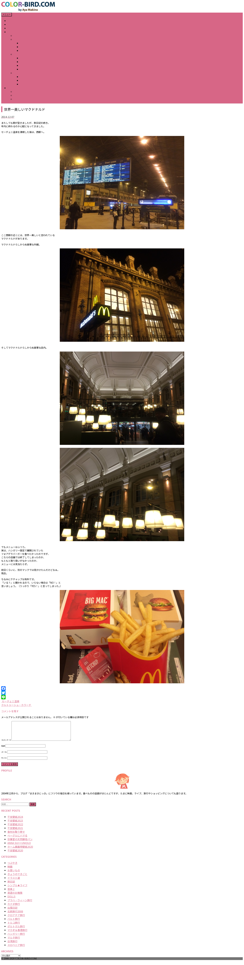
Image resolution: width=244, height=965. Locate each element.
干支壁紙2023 (15, 824)
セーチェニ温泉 (10, 701)
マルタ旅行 (13, 941)
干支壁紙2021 (15, 832)
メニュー (6, 14)
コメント (6, 743)
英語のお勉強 (14, 896)
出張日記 (12, 911)
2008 (16, 39)
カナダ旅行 (13, 907)
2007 (16, 54)
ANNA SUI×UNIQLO (19, 846)
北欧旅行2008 (15, 915)
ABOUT (11, 24)
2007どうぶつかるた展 (32, 62)
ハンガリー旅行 (16, 937)
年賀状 (17, 35)
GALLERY (12, 32)
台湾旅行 (12, 945)
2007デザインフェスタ (32, 65)
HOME (11, 21)
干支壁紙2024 (15, 820)
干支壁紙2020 (15, 854)
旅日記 (11, 885)
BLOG (10, 28)
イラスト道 (13, 881)
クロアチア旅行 (16, 919)
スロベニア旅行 (16, 949)
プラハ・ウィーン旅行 (19, 904)
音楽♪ (11, 893)
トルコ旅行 (13, 926)
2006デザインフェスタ (32, 80)
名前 (3, 749)
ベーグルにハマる (17, 839)
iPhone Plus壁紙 (23, 99)
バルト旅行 (13, 922)
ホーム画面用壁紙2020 (20, 850)
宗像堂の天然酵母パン (20, 843)
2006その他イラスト (31, 84)
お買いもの (13, 874)
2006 (16, 73)
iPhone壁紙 (20, 91)
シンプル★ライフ (17, 889)
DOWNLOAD (14, 88)
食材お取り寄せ (16, 835)
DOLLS (11, 900)
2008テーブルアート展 (32, 47)
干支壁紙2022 (15, 828)
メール (4, 755)
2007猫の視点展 (29, 69)
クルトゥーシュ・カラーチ (16, 705)
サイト (4, 761)
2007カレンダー (29, 58)
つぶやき (12, 866)
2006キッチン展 (29, 77)
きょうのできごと (17, 878)
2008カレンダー (29, 43)
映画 (9, 870)
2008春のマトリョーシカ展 (35, 50)
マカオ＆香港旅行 (17, 934)
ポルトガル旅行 (16, 930)
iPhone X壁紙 (21, 95)
